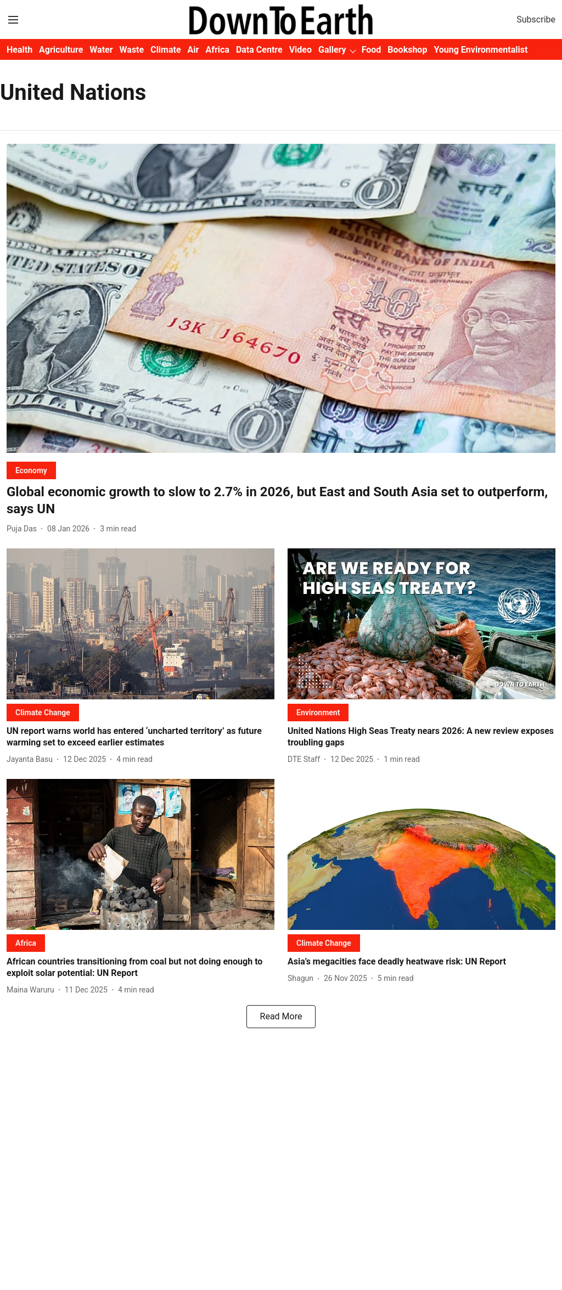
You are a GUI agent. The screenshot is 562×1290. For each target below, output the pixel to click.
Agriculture (61, 49)
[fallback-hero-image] (281, 298)
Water (101, 49)
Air (193, 49)
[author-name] (24, 529)
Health (19, 49)
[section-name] (31, 470)
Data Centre (259, 49)
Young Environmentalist (480, 49)
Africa (217, 49)
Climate (165, 49)
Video (300, 49)
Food (371, 49)
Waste (132, 49)
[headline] (281, 501)
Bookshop (407, 49)
